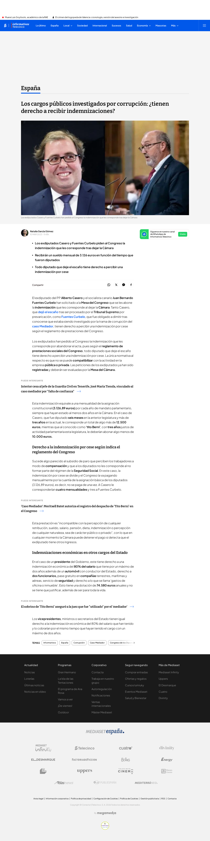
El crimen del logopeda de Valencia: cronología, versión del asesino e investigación (96, 17)
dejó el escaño (48, 312)
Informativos (49, 643)
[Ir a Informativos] (20, 25)
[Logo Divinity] (166, 748)
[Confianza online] (105, 828)
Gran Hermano (67, 672)
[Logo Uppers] (84, 771)
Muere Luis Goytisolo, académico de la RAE (26, 17)
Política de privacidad (81, 798)
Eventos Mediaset (136, 691)
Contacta (98, 672)
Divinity (163, 698)
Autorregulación (102, 689)
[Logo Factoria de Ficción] (84, 760)
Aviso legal (38, 798)
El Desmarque (167, 685)
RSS (163, 798)
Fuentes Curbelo (73, 317)
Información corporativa (57, 798)
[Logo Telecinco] (84, 748)
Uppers (163, 678)
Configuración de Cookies (105, 798)
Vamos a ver (65, 699)
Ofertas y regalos (136, 678)
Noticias (29, 672)
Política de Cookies (129, 798)
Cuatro (163, 691)
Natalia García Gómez (41, 231)
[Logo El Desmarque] (43, 760)
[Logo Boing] (125, 760)
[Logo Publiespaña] (105, 782)
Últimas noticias (34, 685)
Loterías (29, 678)
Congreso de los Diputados (123, 643)
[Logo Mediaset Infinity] (43, 748)
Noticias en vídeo (35, 691)
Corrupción (79, 643)
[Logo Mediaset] (105, 733)
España (64, 643)
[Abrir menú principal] (204, 25)
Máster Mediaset (102, 712)
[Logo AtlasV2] (64, 782)
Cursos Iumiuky (134, 685)
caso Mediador (42, 326)
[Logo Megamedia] (106, 813)
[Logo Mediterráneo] (146, 782)
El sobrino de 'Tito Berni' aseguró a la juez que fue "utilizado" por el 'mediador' (77, 606)
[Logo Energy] (167, 760)
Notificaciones (101, 695)
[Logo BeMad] (43, 771)
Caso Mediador (97, 643)
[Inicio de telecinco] (5, 25)
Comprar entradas (136, 672)
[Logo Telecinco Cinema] (125, 771)
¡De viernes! (65, 705)
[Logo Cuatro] (125, 748)
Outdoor (63, 712)
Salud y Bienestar (135, 698)
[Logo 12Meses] (166, 771)
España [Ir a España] (30, 88)
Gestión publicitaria (149, 798)
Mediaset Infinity (169, 672)
